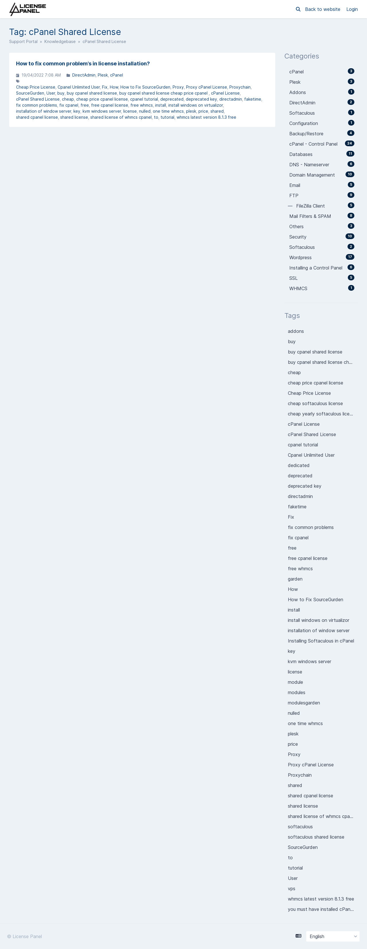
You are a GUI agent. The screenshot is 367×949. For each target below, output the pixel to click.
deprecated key (201, 99)
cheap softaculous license (315, 403)
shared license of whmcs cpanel (121, 117)
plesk (191, 111)
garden (295, 579)
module (295, 682)
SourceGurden (30, 93)
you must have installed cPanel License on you (323, 909)
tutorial (167, 117)
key (76, 111)
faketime (252, 99)
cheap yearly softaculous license (322, 414)
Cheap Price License (35, 87)
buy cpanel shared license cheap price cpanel (164, 93)
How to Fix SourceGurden (145, 87)
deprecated (172, 99)
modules (296, 692)
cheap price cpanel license (102, 99)
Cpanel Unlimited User (79, 87)
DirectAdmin (83, 75)
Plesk (103, 75)
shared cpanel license (37, 117)
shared (217, 111)
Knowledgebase (60, 41)
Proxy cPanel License (206, 87)
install (160, 105)
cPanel (116, 75)
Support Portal (23, 41)
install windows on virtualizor (195, 105)
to (156, 117)
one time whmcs (168, 111)
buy (61, 93)
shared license (74, 117)
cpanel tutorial (144, 99)
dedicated (299, 465)
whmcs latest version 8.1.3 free (206, 117)
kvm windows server (102, 111)
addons (296, 331)
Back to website (323, 9)
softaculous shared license (316, 837)
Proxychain (240, 87)
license (130, 111)
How (114, 87)
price (203, 111)
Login (352, 9)
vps (291, 888)
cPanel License (225, 93)
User (50, 93)
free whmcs (141, 105)
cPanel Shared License (38, 99)
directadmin (230, 99)
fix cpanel (68, 105)
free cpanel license (109, 105)
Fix (105, 87)
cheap (68, 99)
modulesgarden (304, 703)
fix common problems (36, 105)
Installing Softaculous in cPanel (321, 641)
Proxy (178, 87)
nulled (145, 111)
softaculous (300, 826)
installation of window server (43, 111)
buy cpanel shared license (92, 93)
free (85, 105)
